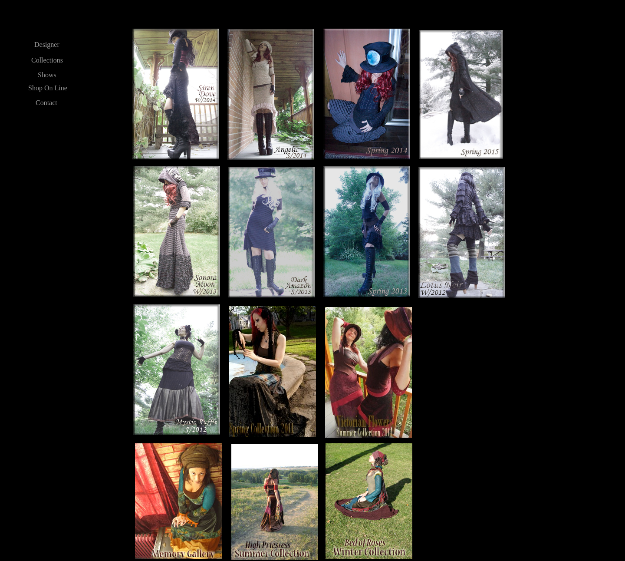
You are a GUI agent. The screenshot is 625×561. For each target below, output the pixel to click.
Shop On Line (47, 88)
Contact (46, 102)
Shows (47, 75)
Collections (47, 60)
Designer (46, 44)
